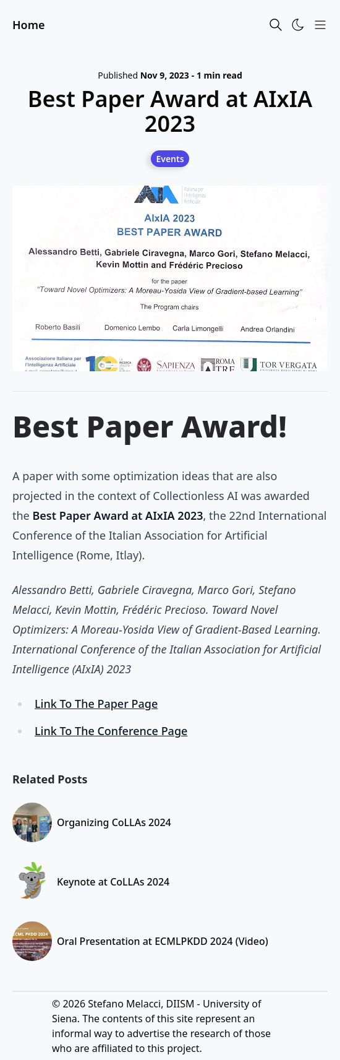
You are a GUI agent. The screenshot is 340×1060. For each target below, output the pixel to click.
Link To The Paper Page (96, 703)
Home (28, 24)
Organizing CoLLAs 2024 (114, 822)
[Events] (170, 158)
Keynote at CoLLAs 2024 (113, 882)
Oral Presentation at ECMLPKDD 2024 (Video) (162, 941)
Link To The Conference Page (111, 730)
